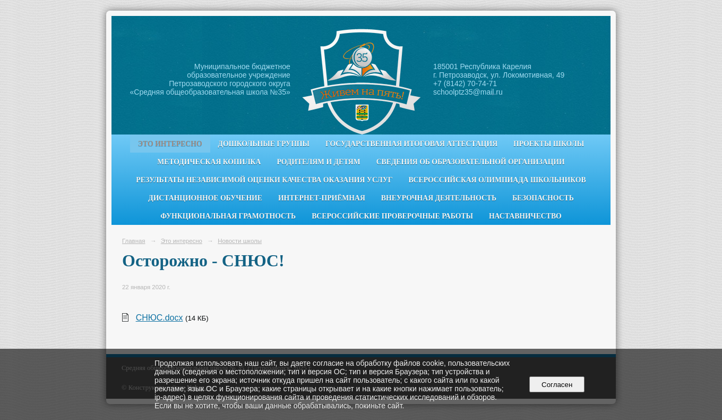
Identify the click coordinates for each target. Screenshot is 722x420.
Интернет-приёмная (321, 198)
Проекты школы (548, 144)
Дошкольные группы (264, 144)
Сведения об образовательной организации (470, 162)
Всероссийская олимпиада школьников (497, 180)
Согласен (557, 385)
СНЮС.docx (159, 317)
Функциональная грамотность (228, 216)
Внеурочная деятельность (438, 198)
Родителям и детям (318, 162)
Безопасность (543, 198)
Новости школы (240, 241)
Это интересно (170, 144)
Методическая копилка (209, 162)
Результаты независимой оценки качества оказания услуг (264, 180)
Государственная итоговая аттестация (411, 144)
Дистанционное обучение (205, 198)
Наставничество (525, 216)
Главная (133, 241)
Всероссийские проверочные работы (392, 216)
